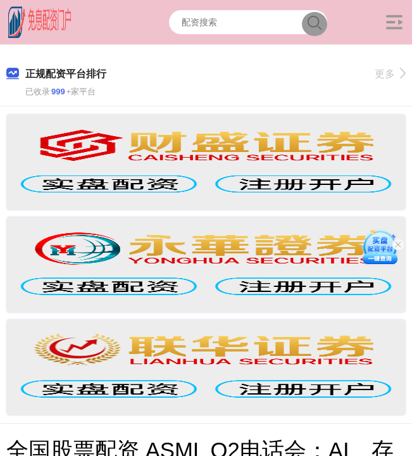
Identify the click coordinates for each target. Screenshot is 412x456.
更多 (390, 73)
